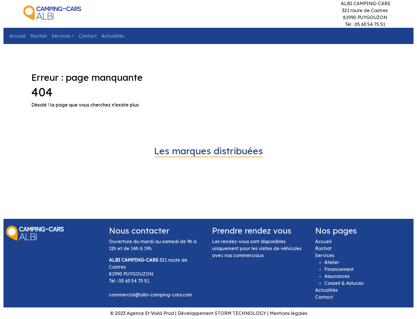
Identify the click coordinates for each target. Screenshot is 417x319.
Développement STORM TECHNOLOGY (222, 313)
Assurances (337, 276)
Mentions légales (288, 313)
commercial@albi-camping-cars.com (150, 295)
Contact (88, 36)
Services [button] (61, 36)
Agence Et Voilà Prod (150, 313)
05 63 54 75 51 (133, 281)
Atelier (331, 262)
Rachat (38, 36)
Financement (339, 269)
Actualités (112, 36)
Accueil (17, 36)
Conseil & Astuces (343, 283)
